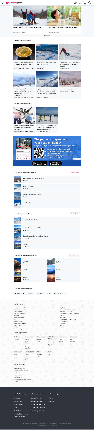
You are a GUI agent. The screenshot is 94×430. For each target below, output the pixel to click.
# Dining (49, 294)
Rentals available (18, 376)
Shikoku (39, 352)
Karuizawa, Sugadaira (19, 329)
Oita (49, 356)
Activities (16, 382)
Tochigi (61, 339)
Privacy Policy (18, 405)
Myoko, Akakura (64, 308)
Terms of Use (18, 401)
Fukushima (28, 349)
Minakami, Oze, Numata (20, 323)
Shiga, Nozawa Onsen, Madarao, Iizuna (70, 310)
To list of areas (75, 214)
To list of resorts (75, 173)
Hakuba (16, 327)
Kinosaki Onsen (64, 321)
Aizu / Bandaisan (18, 312)
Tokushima (39, 354)
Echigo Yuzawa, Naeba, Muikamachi (69, 314)
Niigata (50, 341)
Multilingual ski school (19, 368)
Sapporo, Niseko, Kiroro (20, 310)
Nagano (50, 345)
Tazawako (16, 316)
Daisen (62, 325)
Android (51, 401)
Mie (71, 345)
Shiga (15, 354)
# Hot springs (40, 294)
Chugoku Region (29, 352)
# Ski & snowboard (19, 294)
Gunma (61, 341)
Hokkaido (16, 337)
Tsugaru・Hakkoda (19, 318)
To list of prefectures (74, 255)
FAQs (15, 408)
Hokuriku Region (41, 337)
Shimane (27, 356)
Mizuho (62, 327)
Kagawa (39, 356)
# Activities (30, 294)
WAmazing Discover (37, 411)
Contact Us (17, 411)
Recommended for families (21, 370)
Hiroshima (28, 360)
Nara (15, 358)
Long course (17, 374)
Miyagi (27, 343)
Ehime (38, 358)
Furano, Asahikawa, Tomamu (21, 308)
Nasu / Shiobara (18, 325)
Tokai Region (73, 337)
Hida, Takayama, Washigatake (68, 319)
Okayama (27, 358)
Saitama (61, 343)
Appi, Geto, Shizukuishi (19, 314)
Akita (26, 345)
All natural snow (18, 378)
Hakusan (62, 316)
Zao (15, 319)
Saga (49, 354)
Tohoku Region (29, 337)
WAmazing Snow (36, 401)
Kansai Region (18, 352)
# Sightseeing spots (59, 294)
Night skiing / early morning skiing (22, 380)
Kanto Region (62, 337)
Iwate (26, 341)
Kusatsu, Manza (18, 321)
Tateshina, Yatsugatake (66, 312)
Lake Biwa (63, 323)
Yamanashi (51, 343)
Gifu (71, 339)
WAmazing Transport (38, 405)
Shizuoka (72, 341)
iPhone (51, 398)
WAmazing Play (36, 398)
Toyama (39, 339)
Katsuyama (63, 318)
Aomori (27, 339)
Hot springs (17, 372)
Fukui (38, 343)
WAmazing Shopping (38, 408)
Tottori (27, 354)
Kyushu (50, 352)
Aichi (71, 343)
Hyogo (15, 356)
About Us (17, 398)
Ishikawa (39, 341)
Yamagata (28, 347)
